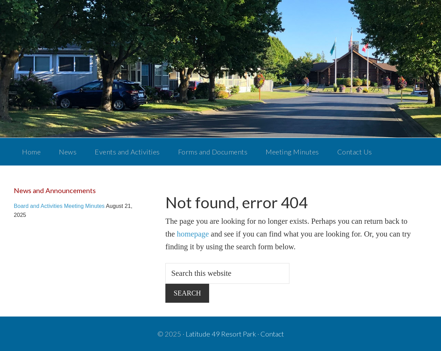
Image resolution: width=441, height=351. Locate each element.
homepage (193, 234)
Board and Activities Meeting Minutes (59, 206)
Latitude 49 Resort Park (221, 334)
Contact (272, 334)
